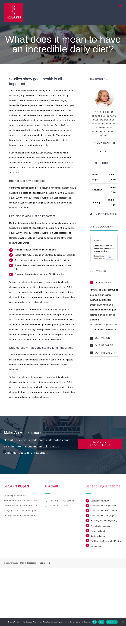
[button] (104, 282)
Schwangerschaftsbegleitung (103, 520)
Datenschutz (45, 563)
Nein (101, 622)
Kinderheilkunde (97, 536)
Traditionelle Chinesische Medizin (105, 541)
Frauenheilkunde (98, 531)
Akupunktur (95, 546)
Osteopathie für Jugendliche (103, 506)
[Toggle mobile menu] (120, 5)
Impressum (31, 563)
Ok (110, 257)
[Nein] (122, 622)
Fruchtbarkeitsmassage (101, 526)
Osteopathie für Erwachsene (103, 511)
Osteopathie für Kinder (100, 501)
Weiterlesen (111, 622)
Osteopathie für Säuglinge (102, 515)
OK (94, 622)
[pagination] (100, 151)
